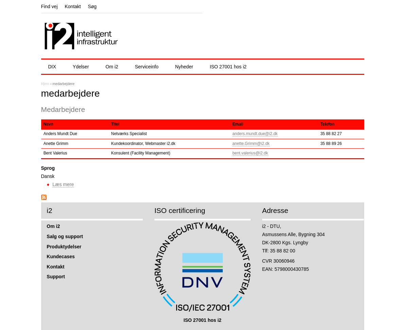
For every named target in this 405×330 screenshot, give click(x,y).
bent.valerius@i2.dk (250, 153)
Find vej (49, 6)
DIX (52, 66)
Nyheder (184, 66)
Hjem (45, 84)
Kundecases (60, 256)
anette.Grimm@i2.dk (251, 143)
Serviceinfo (146, 66)
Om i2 (111, 66)
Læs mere (63, 184)
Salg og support (65, 236)
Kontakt (73, 6)
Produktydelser (64, 246)
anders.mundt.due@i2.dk (255, 133)
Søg (92, 6)
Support (56, 276)
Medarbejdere (63, 109)
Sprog (48, 168)
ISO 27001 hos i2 (228, 66)
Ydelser (81, 66)
